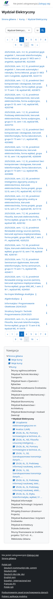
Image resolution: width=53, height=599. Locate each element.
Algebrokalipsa (12, 298)
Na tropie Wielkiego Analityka (19, 294)
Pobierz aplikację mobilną (14, 596)
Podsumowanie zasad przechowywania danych (25, 592)
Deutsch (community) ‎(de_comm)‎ (20, 567)
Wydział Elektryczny (37, 19)
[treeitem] (26, 447)
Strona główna (9, 19)
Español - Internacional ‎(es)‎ (17, 580)
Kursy (22, 19)
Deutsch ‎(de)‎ (10, 570)
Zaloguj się (44, 3)
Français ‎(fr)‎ (10, 583)
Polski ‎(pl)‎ (6, 564)
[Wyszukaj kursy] (37, 30)
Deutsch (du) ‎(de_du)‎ (14, 574)
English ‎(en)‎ (10, 577)
